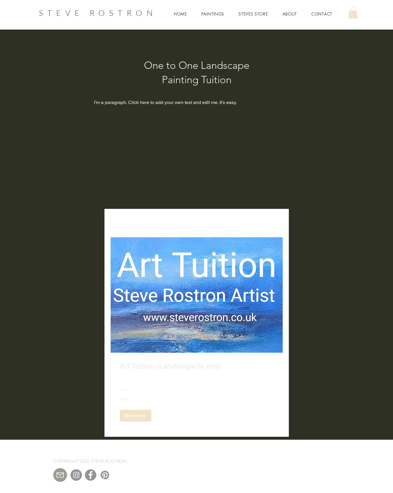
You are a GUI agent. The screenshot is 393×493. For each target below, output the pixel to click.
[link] (197, 366)
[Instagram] (76, 475)
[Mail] (60, 475)
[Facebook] (90, 475)
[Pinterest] (105, 475)
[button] (180, 14)
